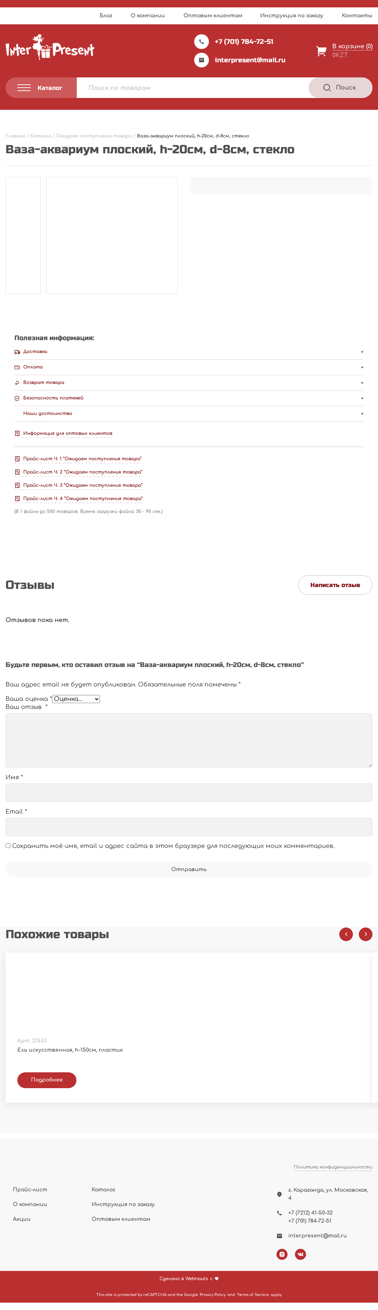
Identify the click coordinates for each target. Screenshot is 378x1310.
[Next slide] (365, 943)
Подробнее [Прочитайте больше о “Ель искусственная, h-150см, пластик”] (47, 1089)
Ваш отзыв (27, 716)
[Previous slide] (346, 943)
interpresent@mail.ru (240, 60)
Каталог (103, 1197)
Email (16, 821)
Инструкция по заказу (291, 15)
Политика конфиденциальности (333, 1183)
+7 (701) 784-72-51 (233, 41)
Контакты (357, 15)
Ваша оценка (29, 704)
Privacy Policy (213, 1302)
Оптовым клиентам (212, 15)
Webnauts (197, 1286)
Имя (14, 786)
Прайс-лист (30, 1197)
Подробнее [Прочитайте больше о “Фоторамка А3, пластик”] (236, 1089)
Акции (22, 1227)
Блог (106, 15)
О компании (148, 15)
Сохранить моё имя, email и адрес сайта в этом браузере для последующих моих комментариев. (173, 855)
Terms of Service (253, 1302)
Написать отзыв (335, 584)
